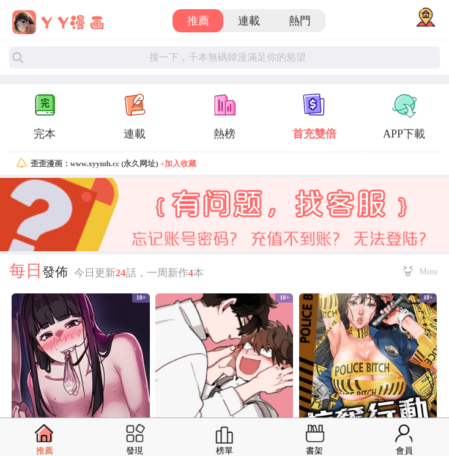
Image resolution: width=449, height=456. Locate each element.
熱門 (300, 21)
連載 (249, 21)
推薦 (198, 21)
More (428, 271)
